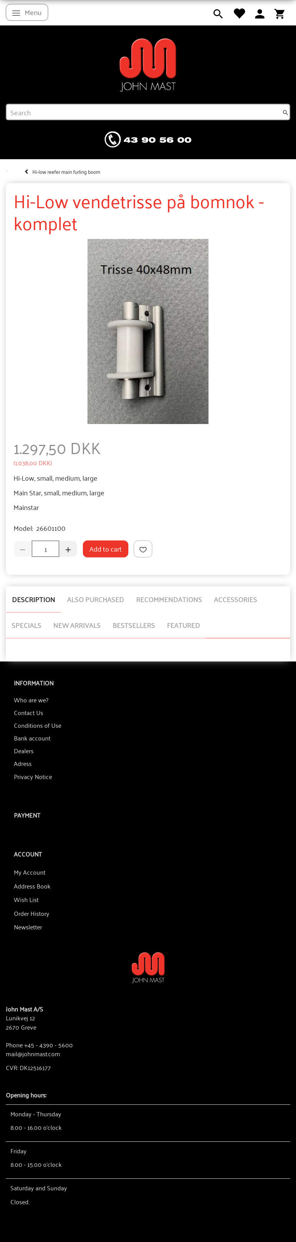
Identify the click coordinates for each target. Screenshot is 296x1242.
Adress (23, 763)
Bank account (32, 737)
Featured (183, 625)
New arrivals (77, 625)
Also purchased (95, 599)
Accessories (235, 599)
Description (33, 599)
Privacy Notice (33, 776)
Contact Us (28, 712)
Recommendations (169, 599)
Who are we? (31, 699)
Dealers (24, 750)
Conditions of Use (37, 725)
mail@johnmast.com (33, 1053)
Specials (26, 625)
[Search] (285, 112)
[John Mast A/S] (148, 967)
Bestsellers (134, 625)
